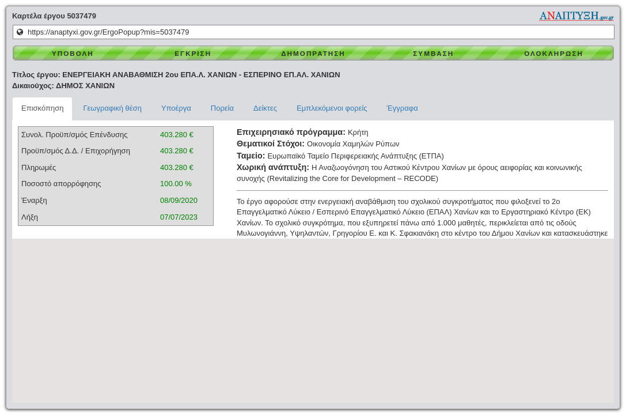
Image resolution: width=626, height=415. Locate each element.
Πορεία (222, 108)
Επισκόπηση (42, 108)
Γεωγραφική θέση (112, 108)
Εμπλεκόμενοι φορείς (332, 108)
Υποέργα (176, 108)
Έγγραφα (402, 108)
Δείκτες (265, 108)
